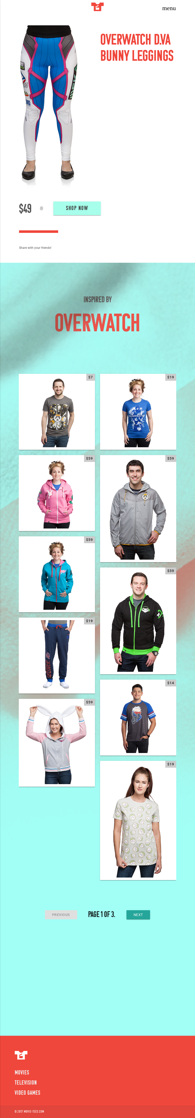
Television (26, 1083)
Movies (22, 1073)
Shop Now (77, 209)
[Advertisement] (97, 980)
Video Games (27, 1093)
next (138, 915)
